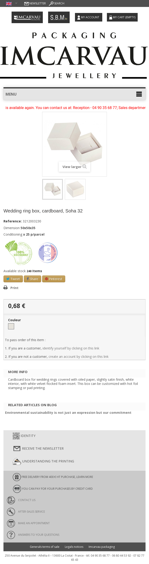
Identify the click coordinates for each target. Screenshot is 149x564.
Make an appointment (28, 523)
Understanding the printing (43, 461)
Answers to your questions (33, 535)
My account (88, 17)
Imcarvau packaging (102, 547)
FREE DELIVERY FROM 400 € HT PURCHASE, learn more (53, 477)
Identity (24, 436)
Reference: (12, 221)
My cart (122, 17)
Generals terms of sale (44, 547)
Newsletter (35, 3)
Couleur (15, 320)
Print (14, 288)
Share (32, 279)
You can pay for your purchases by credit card (53, 489)
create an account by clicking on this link (79, 356)
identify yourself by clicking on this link (71, 348)
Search (56, 3)
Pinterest (53, 279)
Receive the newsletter (38, 448)
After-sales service (26, 512)
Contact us (21, 500)
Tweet (13, 279)
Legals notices (74, 547)
